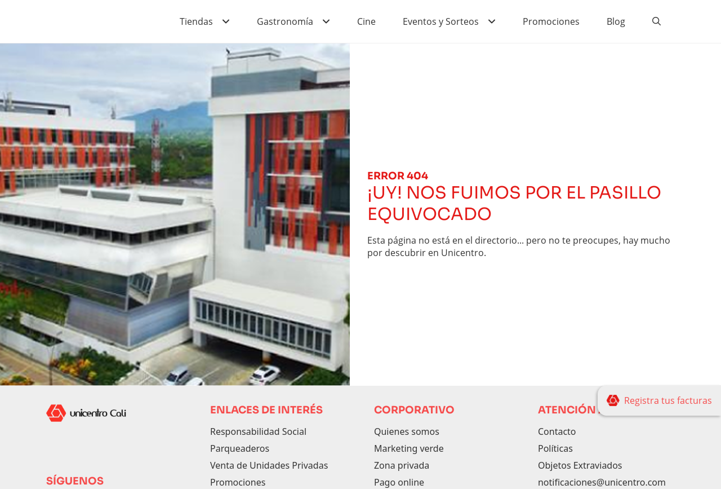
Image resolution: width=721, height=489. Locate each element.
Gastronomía (285, 21)
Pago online (399, 482)
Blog (616, 21)
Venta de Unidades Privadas (269, 465)
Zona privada (401, 465)
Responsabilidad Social (258, 431)
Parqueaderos (239, 448)
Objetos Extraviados (580, 465)
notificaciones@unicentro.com (602, 482)
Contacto (557, 431)
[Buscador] (657, 21)
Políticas (555, 448)
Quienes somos (406, 431)
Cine (366, 21)
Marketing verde (409, 448)
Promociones (551, 21)
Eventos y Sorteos (441, 21)
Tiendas (196, 21)
